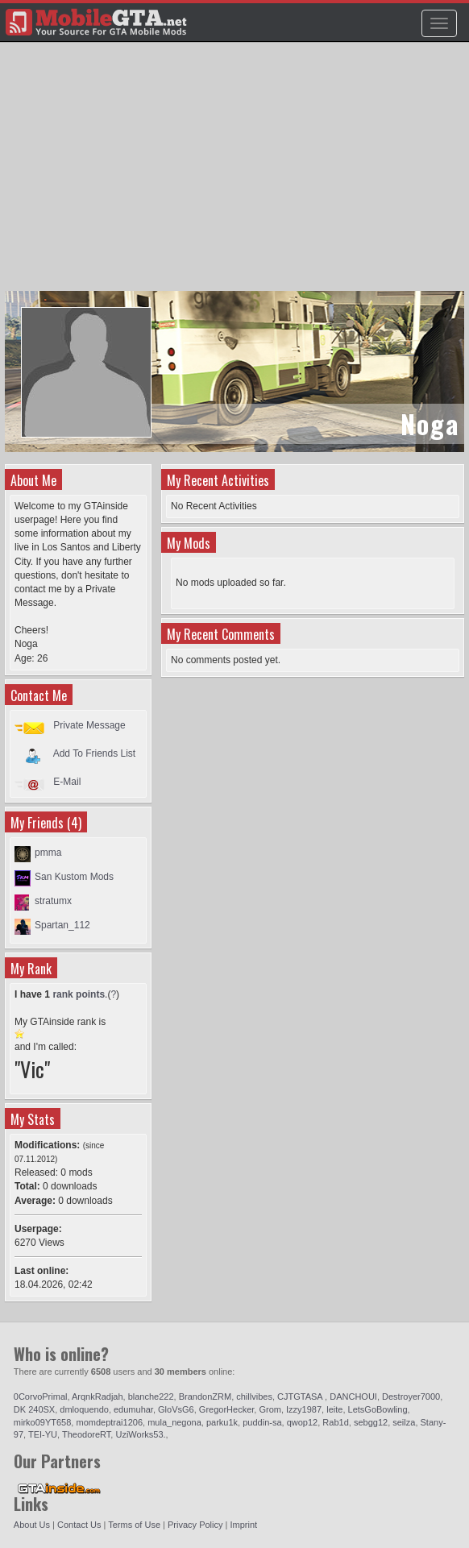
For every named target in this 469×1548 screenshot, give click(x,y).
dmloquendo (84, 1409)
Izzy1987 (304, 1409)
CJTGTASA (301, 1396)
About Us (32, 1524)
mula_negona (174, 1422)
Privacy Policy (195, 1524)
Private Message (89, 725)
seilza (403, 1422)
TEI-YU (42, 1434)
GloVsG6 (176, 1409)
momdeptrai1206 (109, 1422)
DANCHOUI (353, 1396)
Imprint (243, 1524)
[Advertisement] (236, 174)
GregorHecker (226, 1409)
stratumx (53, 901)
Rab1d (335, 1422)
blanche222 (151, 1396)
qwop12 (302, 1422)
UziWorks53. (140, 1434)
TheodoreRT (86, 1434)
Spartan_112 (62, 925)
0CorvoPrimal (41, 1396)
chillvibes (254, 1396)
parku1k (222, 1422)
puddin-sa (262, 1422)
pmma (48, 852)
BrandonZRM (205, 1396)
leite (334, 1409)
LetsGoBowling (378, 1409)
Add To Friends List (94, 753)
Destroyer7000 (411, 1396)
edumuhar (133, 1409)
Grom (270, 1409)
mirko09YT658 (43, 1422)
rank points (78, 994)
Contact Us (79, 1524)
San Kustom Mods (74, 876)
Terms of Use (134, 1524)
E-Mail (67, 781)
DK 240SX (34, 1409)
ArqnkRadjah (97, 1396)
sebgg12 (371, 1422)
